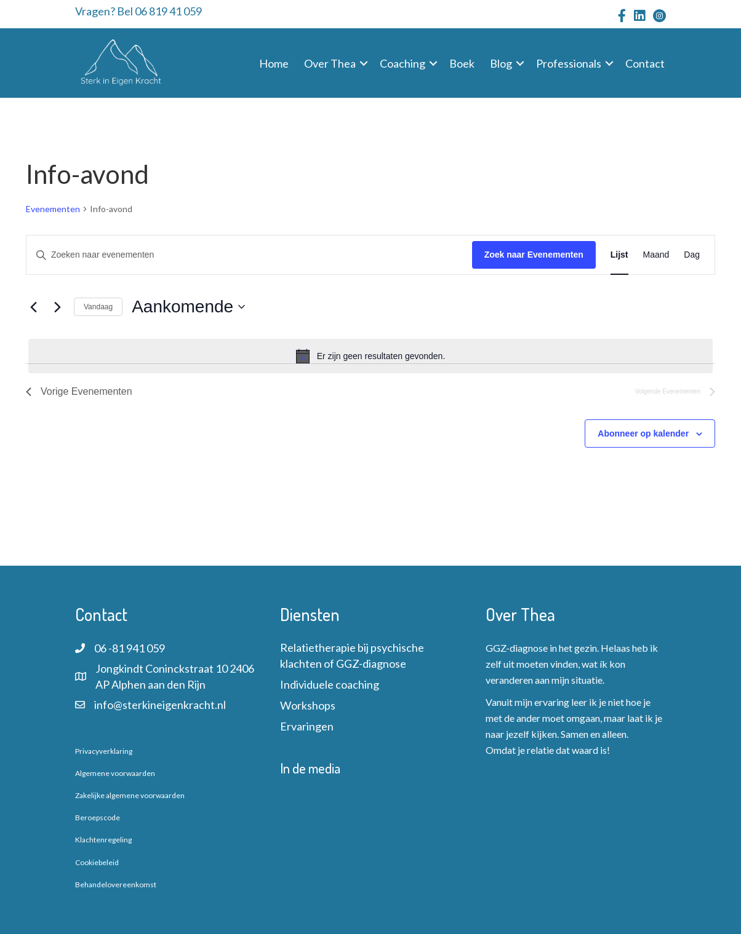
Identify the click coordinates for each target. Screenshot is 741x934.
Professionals (568, 63)
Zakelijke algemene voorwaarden (130, 795)
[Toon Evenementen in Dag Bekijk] (692, 254)
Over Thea (330, 63)
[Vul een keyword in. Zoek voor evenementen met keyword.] (249, 254)
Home (274, 63)
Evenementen (53, 209)
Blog (501, 63)
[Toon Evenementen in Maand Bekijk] (656, 254)
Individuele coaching (329, 684)
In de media (310, 768)
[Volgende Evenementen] (57, 306)
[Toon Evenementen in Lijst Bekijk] (619, 254)
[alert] (370, 356)
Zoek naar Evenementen (533, 254)
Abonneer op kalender (643, 433)
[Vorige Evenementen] (33, 306)
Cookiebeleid (97, 862)
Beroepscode (97, 817)
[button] (364, 63)
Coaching (402, 63)
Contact (645, 63)
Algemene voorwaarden (115, 773)
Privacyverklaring (103, 751)
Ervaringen (307, 726)
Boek (462, 63)
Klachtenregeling (103, 839)
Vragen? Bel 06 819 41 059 (138, 11)
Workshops (307, 705)
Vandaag (98, 307)
